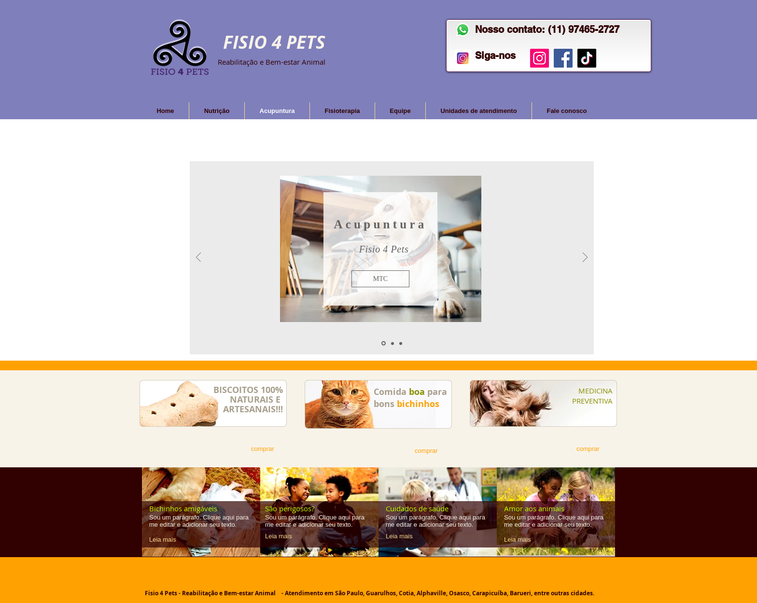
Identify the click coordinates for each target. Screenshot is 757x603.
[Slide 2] (392, 343)
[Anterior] (198, 258)
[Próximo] (585, 258)
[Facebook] (563, 58)
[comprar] (267, 449)
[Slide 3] (400, 343)
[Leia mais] (166, 540)
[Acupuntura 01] (383, 343)
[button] (380, 278)
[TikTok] (586, 58)
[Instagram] (539, 58)
